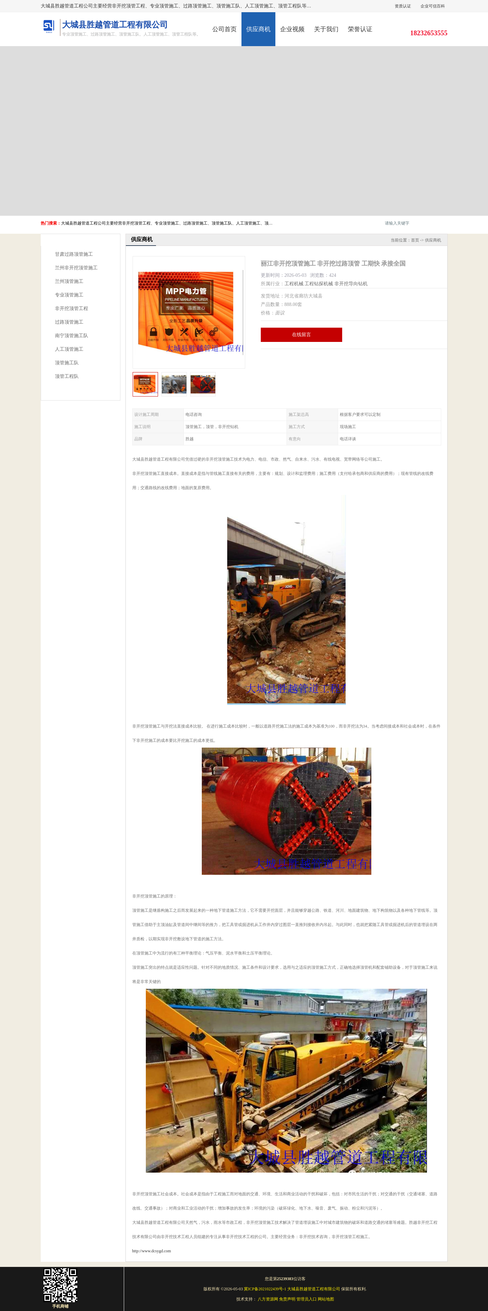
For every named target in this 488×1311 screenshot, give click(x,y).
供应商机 (258, 29)
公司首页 (224, 29)
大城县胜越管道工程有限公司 (313, 1289)
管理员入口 (306, 1299)
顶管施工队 (67, 362)
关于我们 (326, 29)
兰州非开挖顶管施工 (76, 267)
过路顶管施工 (69, 322)
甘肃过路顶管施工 (74, 254)
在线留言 (301, 334)
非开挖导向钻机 (351, 283)
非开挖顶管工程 (71, 308)
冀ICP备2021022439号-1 (265, 1289)
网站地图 (326, 1299)
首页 (415, 240)
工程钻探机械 (319, 283)
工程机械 (294, 283)
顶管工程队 (67, 376)
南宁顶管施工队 (71, 335)
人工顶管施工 (69, 349)
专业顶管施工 (69, 294)
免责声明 (287, 1299)
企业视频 (292, 29)
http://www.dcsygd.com (151, 1251)
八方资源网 (268, 1299)
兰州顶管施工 (69, 281)
